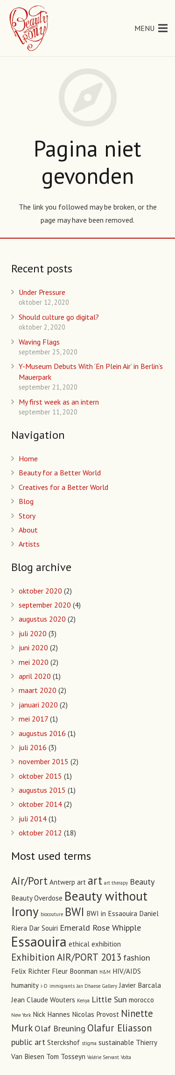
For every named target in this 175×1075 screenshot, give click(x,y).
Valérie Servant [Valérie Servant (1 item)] (103, 1057)
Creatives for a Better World (63, 487)
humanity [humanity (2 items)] (25, 985)
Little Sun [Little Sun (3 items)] (109, 999)
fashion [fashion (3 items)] (136, 957)
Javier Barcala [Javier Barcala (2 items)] (140, 985)
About (28, 529)
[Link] (29, 28)
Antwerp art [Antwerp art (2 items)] (67, 882)
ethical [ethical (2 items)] (79, 944)
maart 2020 (37, 690)
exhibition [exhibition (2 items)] (106, 944)
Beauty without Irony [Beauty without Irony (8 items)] (79, 903)
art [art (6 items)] (95, 880)
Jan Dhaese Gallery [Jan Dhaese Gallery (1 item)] (97, 986)
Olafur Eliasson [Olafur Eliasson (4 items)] (119, 1028)
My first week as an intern (59, 401)
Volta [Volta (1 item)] (126, 1057)
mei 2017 (33, 718)
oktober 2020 (40, 590)
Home (28, 458)
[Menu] (151, 28)
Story (27, 515)
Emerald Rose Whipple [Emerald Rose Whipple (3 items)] (100, 927)
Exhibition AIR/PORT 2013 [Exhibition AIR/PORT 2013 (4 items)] (66, 957)
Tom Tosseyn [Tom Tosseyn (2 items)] (65, 1056)
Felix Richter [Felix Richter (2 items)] (30, 971)
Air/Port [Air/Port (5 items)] (29, 880)
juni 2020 (33, 647)
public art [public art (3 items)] (28, 1041)
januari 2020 (38, 704)
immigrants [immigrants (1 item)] (62, 986)
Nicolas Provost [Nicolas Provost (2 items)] (95, 1014)
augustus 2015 (42, 790)
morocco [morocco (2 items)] (141, 999)
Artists (29, 544)
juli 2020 (33, 633)
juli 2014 (33, 818)
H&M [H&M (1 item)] (105, 972)
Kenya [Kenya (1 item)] (83, 1000)
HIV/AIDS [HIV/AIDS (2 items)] (126, 971)
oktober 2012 (40, 832)
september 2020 (45, 604)
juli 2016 (33, 747)
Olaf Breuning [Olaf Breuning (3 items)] (60, 1028)
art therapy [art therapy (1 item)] (116, 883)
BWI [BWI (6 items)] (74, 911)
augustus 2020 (42, 619)
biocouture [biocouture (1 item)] (52, 914)
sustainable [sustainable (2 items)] (116, 1042)
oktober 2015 (40, 776)
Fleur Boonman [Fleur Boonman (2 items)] (75, 971)
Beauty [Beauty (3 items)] (142, 881)
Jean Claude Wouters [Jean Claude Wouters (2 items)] (43, 999)
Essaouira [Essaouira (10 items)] (39, 941)
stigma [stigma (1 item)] (89, 1043)
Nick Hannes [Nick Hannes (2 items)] (51, 1014)
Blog (26, 501)
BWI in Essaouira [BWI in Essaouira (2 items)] (111, 913)
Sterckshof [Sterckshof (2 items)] (63, 1042)
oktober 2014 (40, 804)
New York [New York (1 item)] (21, 1015)
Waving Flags (39, 341)
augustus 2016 (42, 733)
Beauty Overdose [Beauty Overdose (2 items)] (37, 898)
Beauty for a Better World (60, 472)
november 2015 (44, 761)
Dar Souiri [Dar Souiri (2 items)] (43, 928)
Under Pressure (42, 292)
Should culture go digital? (59, 317)
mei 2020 (34, 662)
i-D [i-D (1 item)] (44, 986)
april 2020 (35, 676)
